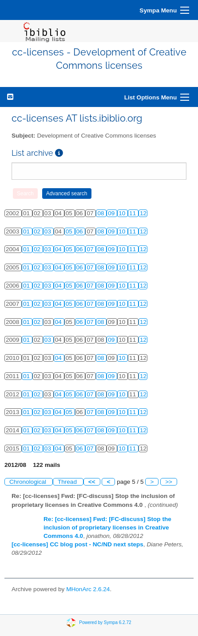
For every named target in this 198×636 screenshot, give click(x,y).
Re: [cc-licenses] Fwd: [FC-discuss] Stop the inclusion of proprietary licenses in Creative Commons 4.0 (107, 527)
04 (59, 249)
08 (101, 213)
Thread (68, 481)
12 (143, 213)
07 (91, 249)
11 (133, 213)
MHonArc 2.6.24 (88, 589)
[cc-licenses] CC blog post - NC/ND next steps (77, 544)
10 (123, 213)
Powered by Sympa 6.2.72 (105, 622)
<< (91, 481)
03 (48, 231)
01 (27, 231)
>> (168, 481)
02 (38, 231)
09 (112, 213)
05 (70, 231)
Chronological (28, 481)
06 (80, 231)
